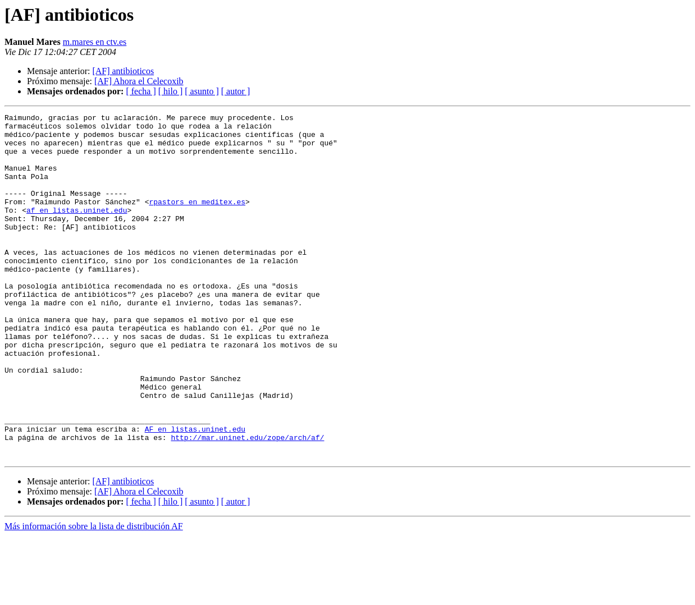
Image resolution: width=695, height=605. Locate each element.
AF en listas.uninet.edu (195, 493)
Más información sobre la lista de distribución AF (93, 595)
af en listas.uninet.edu (76, 230)
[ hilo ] (170, 91)
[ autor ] (235, 91)
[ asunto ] (201, 91)
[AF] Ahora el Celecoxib (139, 81)
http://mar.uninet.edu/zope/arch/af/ (247, 503)
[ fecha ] (141, 91)
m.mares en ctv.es (95, 42)
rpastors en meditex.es (197, 220)
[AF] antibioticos (123, 71)
